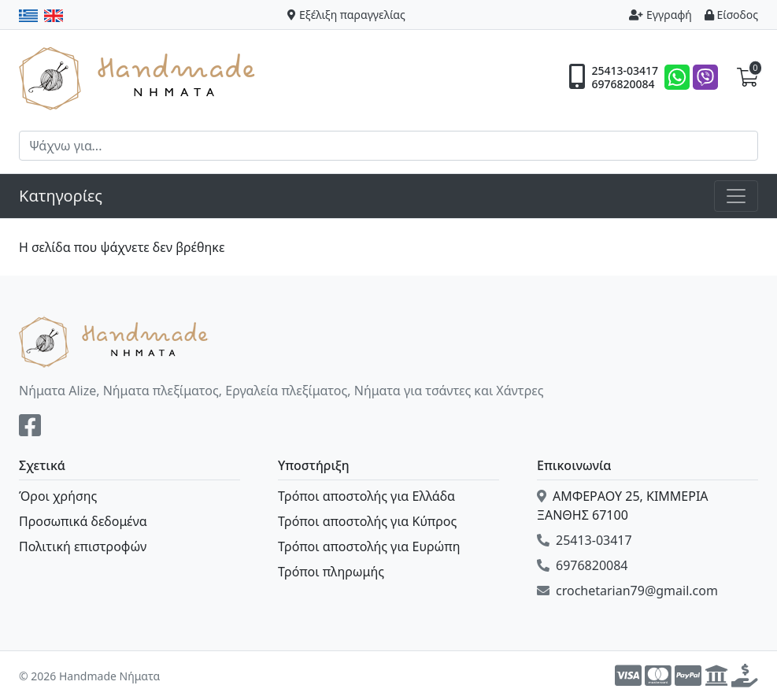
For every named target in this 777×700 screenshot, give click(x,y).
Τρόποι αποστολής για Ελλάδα (366, 496)
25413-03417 (624, 71)
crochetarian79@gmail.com (627, 590)
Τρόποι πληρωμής (331, 571)
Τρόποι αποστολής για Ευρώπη (369, 546)
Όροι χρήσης (58, 496)
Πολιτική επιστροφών (82, 546)
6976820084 (622, 84)
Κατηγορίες (60, 195)
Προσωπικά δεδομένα (83, 521)
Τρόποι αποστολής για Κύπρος (367, 521)
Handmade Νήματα (139, 77)
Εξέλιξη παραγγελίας (346, 14)
